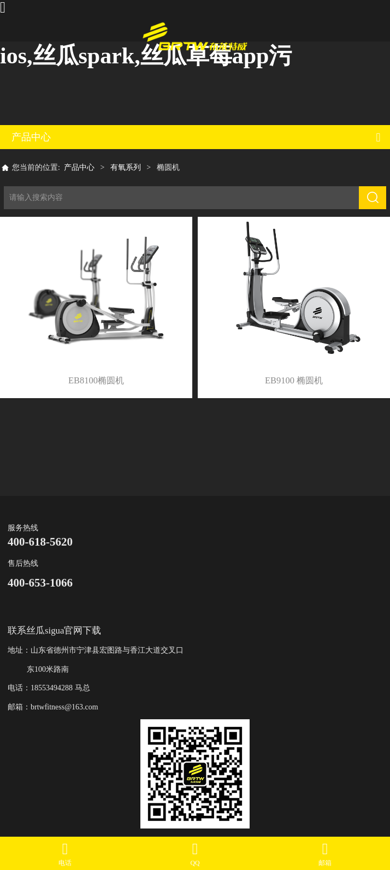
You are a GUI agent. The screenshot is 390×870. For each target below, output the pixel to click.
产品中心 (79, 167)
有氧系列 (125, 167)
